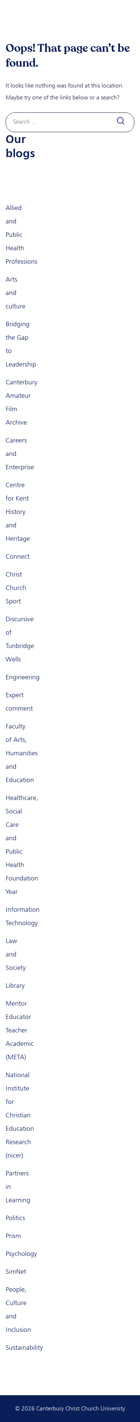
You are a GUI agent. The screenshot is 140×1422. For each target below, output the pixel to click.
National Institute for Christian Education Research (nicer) (20, 1115)
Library (15, 985)
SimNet (16, 1271)
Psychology (21, 1254)
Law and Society (16, 954)
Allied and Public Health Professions (21, 235)
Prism (13, 1236)
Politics (15, 1218)
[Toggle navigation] (126, 16)
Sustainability (24, 1347)
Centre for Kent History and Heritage (18, 512)
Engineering (23, 677)
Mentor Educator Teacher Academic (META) (20, 1030)
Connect (17, 556)
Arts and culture (15, 292)
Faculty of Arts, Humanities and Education (22, 753)
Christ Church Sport (16, 587)
